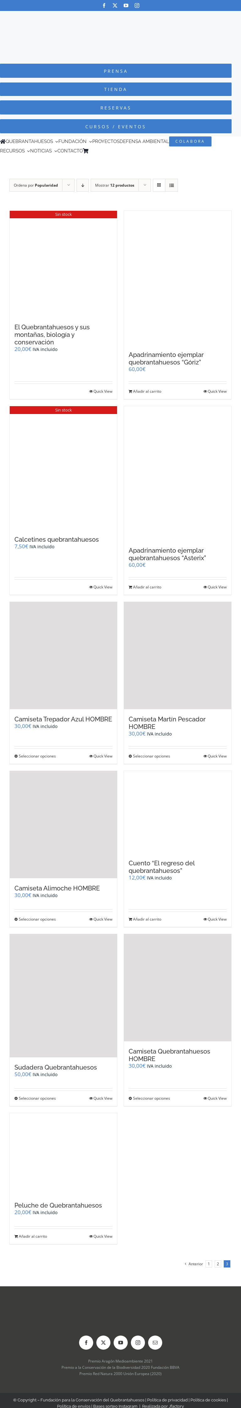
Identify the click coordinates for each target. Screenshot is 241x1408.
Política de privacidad (167, 1400)
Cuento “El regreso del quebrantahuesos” (162, 866)
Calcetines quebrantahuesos (56, 539)
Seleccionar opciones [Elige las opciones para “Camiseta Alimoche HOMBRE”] (37, 919)
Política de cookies (208, 1400)
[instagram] (137, 5)
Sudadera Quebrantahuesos (55, 1067)
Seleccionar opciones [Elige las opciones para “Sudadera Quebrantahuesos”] (37, 1098)
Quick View (103, 391)
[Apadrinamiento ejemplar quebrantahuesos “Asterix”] (177, 473)
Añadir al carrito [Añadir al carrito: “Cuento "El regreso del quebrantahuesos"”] (147, 919)
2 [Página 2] (218, 1264)
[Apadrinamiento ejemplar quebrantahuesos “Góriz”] (177, 278)
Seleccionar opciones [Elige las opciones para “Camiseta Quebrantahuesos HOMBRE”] (151, 1098)
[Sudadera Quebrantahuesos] (63, 995)
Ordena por (36, 185)
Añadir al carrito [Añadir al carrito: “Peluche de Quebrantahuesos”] (33, 1236)
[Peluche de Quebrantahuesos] (63, 1154)
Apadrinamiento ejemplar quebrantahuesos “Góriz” (166, 358)
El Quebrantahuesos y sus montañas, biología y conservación (52, 334)
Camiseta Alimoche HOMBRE (57, 888)
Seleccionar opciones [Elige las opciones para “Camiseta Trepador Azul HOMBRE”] (37, 756)
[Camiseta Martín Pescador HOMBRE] (177, 655)
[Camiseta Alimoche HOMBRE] (63, 824)
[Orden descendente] (83, 185)
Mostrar (114, 185)
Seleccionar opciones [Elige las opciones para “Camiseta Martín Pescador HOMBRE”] (151, 756)
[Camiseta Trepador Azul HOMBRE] (63, 655)
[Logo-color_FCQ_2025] (120, 16)
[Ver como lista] (171, 185)
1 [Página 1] (209, 1264)
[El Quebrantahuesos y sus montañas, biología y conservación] (63, 264)
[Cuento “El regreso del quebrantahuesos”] (177, 812)
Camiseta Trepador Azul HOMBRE (63, 719)
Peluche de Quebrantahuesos (58, 1205)
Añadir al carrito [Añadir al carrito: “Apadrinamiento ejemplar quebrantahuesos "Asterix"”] (147, 587)
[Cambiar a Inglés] (100, 151)
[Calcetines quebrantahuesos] (63, 467)
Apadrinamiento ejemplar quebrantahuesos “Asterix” (167, 554)
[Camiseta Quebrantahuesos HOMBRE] (177, 987)
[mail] (155, 1343)
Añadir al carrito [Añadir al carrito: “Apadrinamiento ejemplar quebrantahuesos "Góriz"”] (147, 391)
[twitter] (115, 5)
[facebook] (104, 5)
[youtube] (126, 5)
